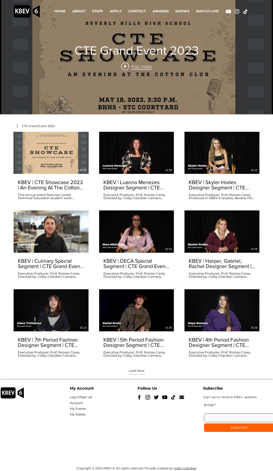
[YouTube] (228, 11)
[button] (36, 126)
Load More (136, 371)
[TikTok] (245, 11)
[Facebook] (139, 397)
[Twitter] (156, 397)
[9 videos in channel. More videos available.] (136, 244)
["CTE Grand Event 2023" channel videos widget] (136, 57)
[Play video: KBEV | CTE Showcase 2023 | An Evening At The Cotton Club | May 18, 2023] (136, 66)
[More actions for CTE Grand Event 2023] (36, 126)
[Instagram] (237, 11)
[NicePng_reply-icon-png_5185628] (182, 397)
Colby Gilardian (185, 468)
